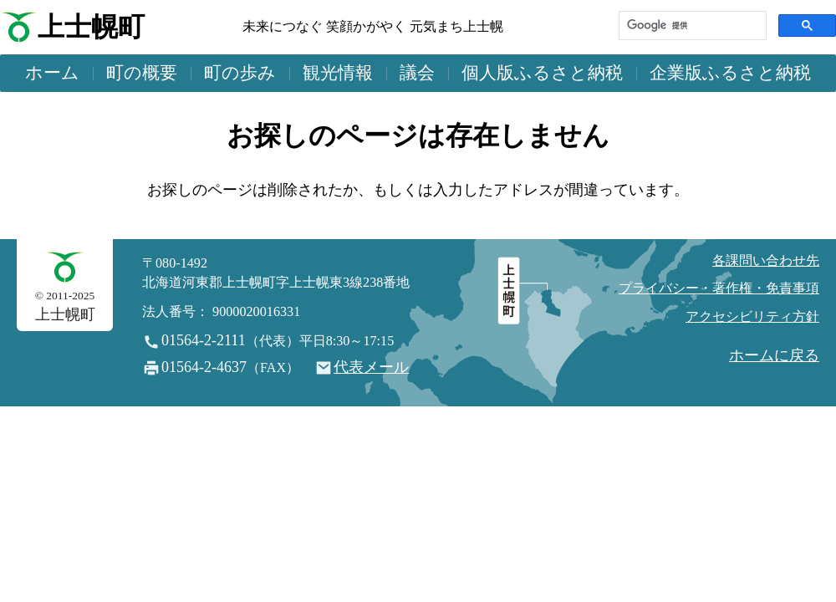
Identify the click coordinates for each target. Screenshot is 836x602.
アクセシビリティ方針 (752, 316)
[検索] (691, 25)
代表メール (371, 367)
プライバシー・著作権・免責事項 (719, 288)
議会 (417, 73)
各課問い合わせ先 (765, 260)
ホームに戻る (774, 355)
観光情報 (338, 73)
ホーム (52, 73)
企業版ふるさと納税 (730, 73)
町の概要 (141, 73)
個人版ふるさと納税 (542, 73)
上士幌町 (91, 27)
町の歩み (240, 73)
